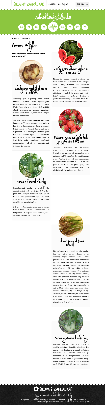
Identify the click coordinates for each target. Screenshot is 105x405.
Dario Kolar (90, 401)
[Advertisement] (71, 194)
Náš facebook (78, 399)
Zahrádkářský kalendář (44, 399)
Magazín (52, 4)
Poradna (62, 399)
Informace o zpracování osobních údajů (50, 401)
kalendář (63, 4)
